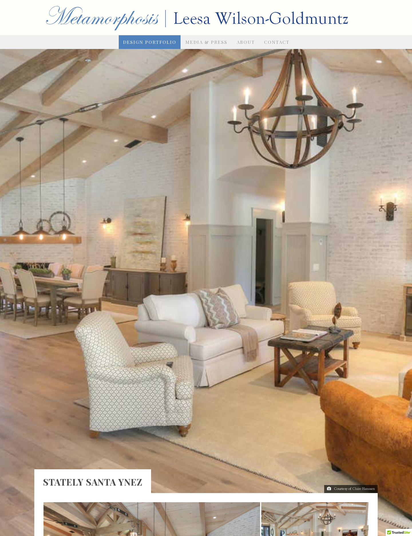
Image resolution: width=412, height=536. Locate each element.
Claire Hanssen (363, 460)
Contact (277, 42)
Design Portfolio (149, 42)
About (246, 42)
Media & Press (206, 42)
